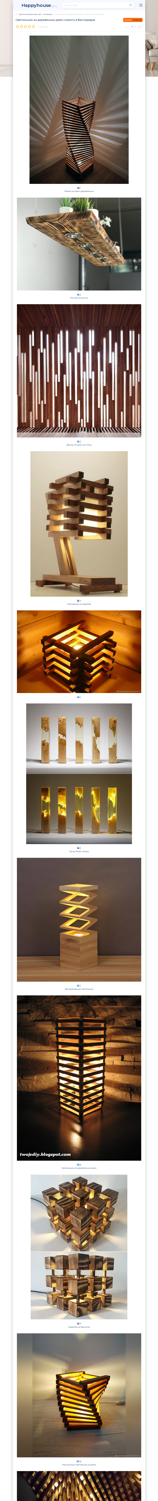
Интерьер (137, 20)
